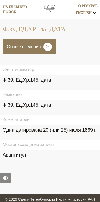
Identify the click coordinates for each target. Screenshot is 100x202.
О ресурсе (87, 6)
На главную (15, 7)
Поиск (9, 12)
